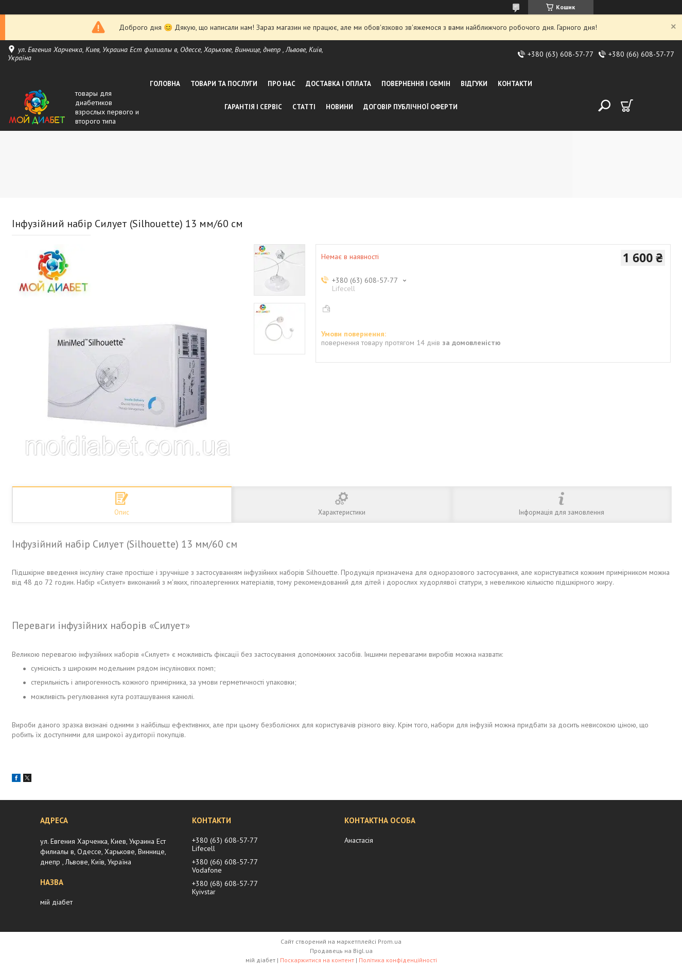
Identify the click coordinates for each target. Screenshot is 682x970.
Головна (165, 83)
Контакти (515, 83)
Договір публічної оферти (410, 107)
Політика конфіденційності (398, 960)
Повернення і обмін (415, 83)
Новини (339, 107)
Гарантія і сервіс (253, 107)
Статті (304, 107)
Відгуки (474, 83)
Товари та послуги (223, 83)
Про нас (281, 83)
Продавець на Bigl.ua (341, 951)
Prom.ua (389, 941)
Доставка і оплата (338, 83)
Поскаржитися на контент (317, 960)
